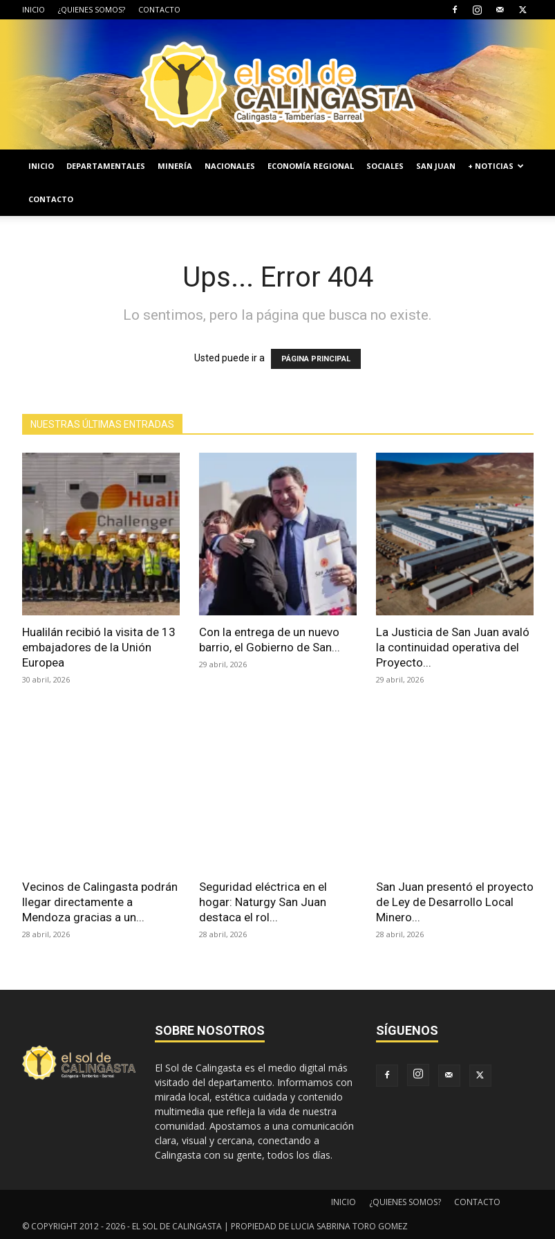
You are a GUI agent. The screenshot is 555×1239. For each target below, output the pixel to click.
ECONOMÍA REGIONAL (310, 166)
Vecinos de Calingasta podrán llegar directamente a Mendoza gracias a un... (100, 902)
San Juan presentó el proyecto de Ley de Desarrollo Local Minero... (455, 902)
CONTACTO (159, 9)
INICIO (33, 9)
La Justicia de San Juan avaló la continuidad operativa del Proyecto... (452, 647)
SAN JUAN (435, 166)
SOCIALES (385, 166)
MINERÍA (175, 166)
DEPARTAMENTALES (105, 166)
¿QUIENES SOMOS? (91, 9)
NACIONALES (230, 166)
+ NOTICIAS (496, 166)
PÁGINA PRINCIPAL (315, 358)
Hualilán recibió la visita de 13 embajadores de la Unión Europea (99, 647)
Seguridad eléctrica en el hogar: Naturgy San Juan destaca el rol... (263, 902)
